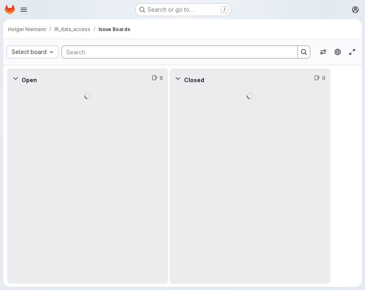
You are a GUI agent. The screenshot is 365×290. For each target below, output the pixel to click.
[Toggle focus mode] (352, 52)
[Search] (175, 52)
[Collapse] (15, 78)
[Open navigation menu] (23, 9)
